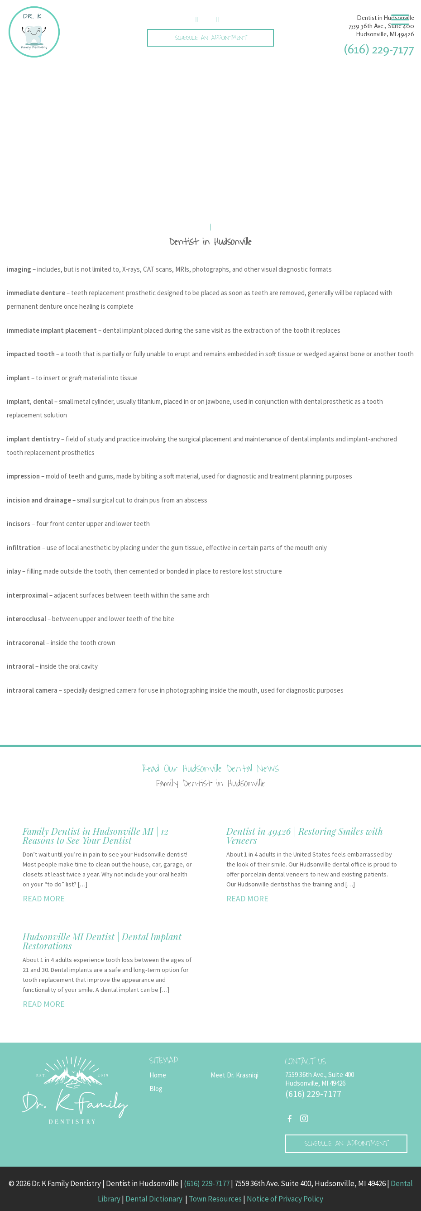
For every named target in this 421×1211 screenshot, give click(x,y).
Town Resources (215, 1199)
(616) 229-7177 (379, 49)
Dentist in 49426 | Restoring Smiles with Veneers (304, 835)
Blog (156, 1088)
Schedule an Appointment (210, 37)
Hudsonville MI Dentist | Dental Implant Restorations (102, 941)
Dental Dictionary (154, 1199)
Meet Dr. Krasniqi (234, 1075)
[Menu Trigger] (400, 19)
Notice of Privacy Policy (285, 1199)
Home (157, 1075)
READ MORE (44, 899)
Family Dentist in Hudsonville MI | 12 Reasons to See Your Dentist (95, 835)
